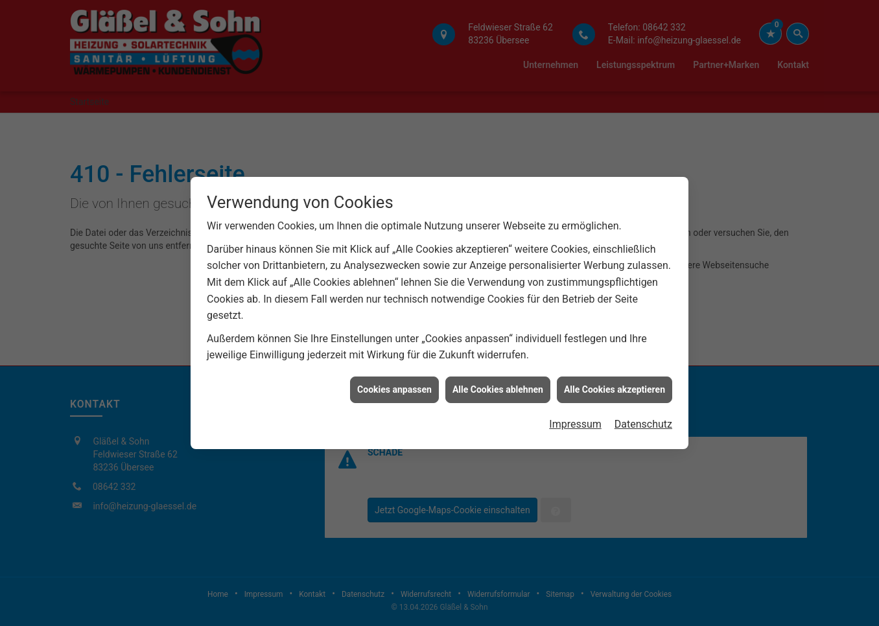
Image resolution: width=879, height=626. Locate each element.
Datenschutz (643, 422)
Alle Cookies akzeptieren (614, 387)
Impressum (575, 422)
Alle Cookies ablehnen (497, 387)
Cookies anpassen (394, 387)
